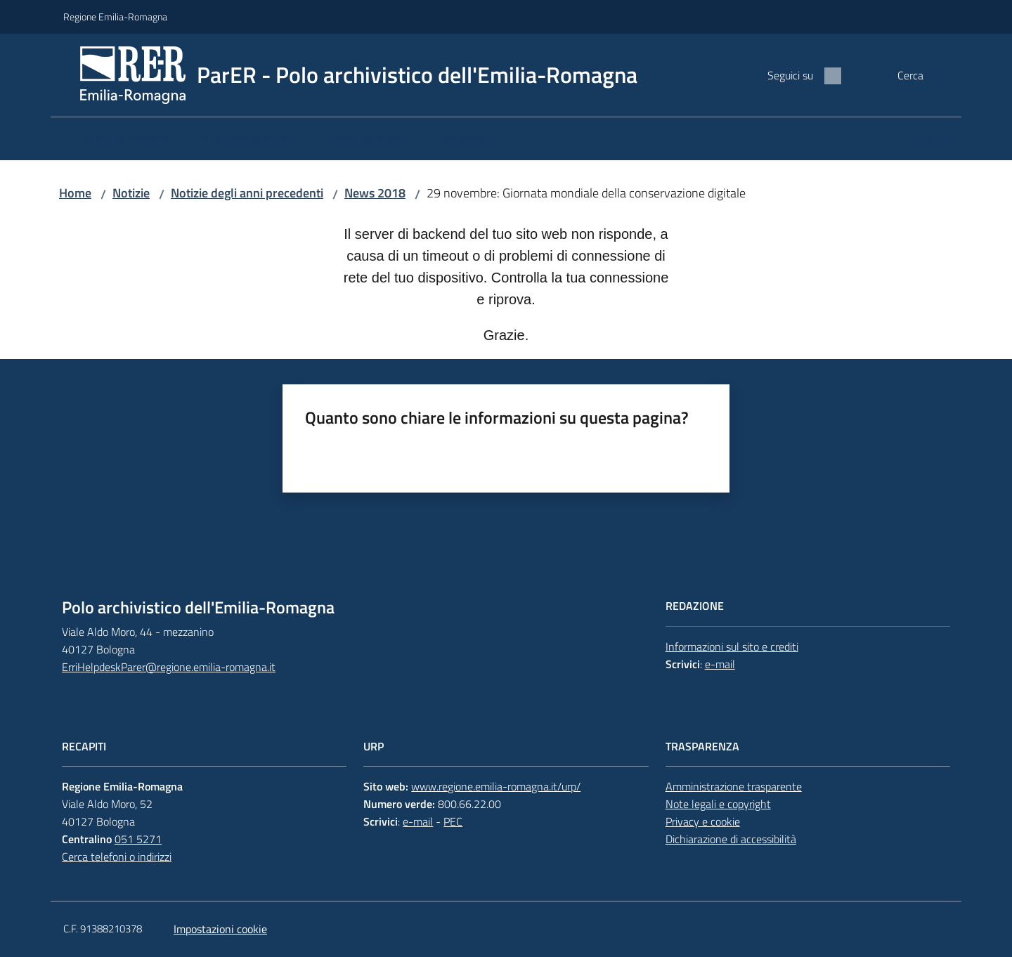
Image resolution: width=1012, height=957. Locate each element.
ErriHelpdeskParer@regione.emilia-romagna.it (168, 666)
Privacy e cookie (703, 821)
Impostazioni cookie (220, 928)
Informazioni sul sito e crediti (732, 646)
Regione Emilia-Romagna (115, 16)
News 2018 (375, 192)
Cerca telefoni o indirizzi (116, 856)
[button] (932, 75)
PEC (452, 821)
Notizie (131, 192)
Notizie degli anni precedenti (247, 192)
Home (75, 192)
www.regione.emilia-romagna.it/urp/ (495, 786)
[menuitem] (124, 138)
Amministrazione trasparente (734, 786)
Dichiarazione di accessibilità (731, 839)
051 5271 (138, 839)
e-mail (720, 664)
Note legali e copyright (718, 803)
